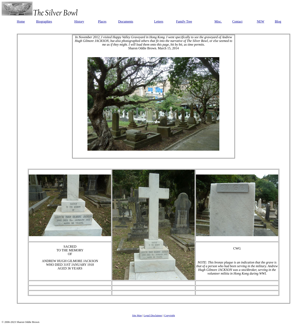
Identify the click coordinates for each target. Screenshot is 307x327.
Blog (278, 21)
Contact (237, 21)
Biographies (44, 21)
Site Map (137, 315)
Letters (158, 21)
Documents (125, 21)
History (79, 21)
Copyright (169, 315)
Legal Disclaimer (153, 315)
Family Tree (184, 21)
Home (21, 21)
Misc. (218, 21)
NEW (260, 21)
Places (102, 21)
